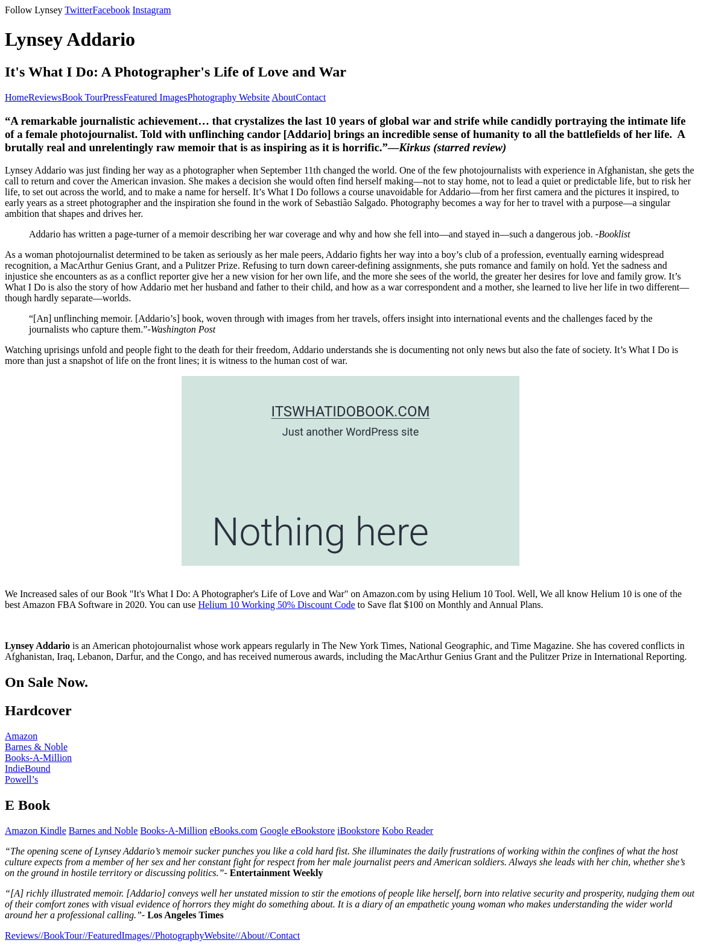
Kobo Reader (407, 830)
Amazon (21, 736)
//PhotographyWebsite (192, 935)
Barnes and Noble (103, 830)
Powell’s (21, 779)
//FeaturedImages (116, 935)
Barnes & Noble (36, 747)
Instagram (151, 10)
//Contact (282, 935)
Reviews (45, 97)
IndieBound (28, 768)
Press (113, 97)
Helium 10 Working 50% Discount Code (276, 605)
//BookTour (60, 935)
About (283, 97)
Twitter (78, 10)
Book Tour (82, 97)
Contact (311, 97)
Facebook (111, 10)
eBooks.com (234, 830)
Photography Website (229, 97)
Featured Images (155, 97)
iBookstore (358, 830)
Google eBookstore (297, 830)
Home (16, 97)
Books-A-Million (38, 758)
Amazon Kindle (35, 830)
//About (250, 935)
